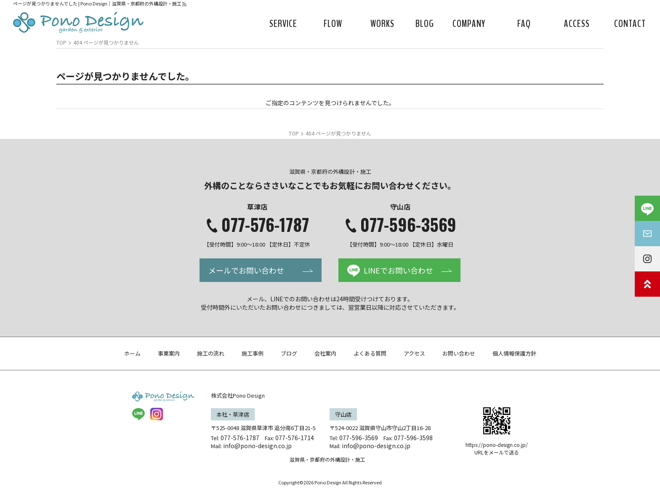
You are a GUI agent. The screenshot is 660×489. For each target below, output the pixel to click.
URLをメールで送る (496, 452)
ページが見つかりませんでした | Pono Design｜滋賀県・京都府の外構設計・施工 (97, 3)
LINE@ (138, 414)
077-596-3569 (408, 224)
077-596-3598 (413, 437)
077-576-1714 (294, 437)
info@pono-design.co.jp (257, 445)
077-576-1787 (265, 224)
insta (156, 414)
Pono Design (327, 482)
